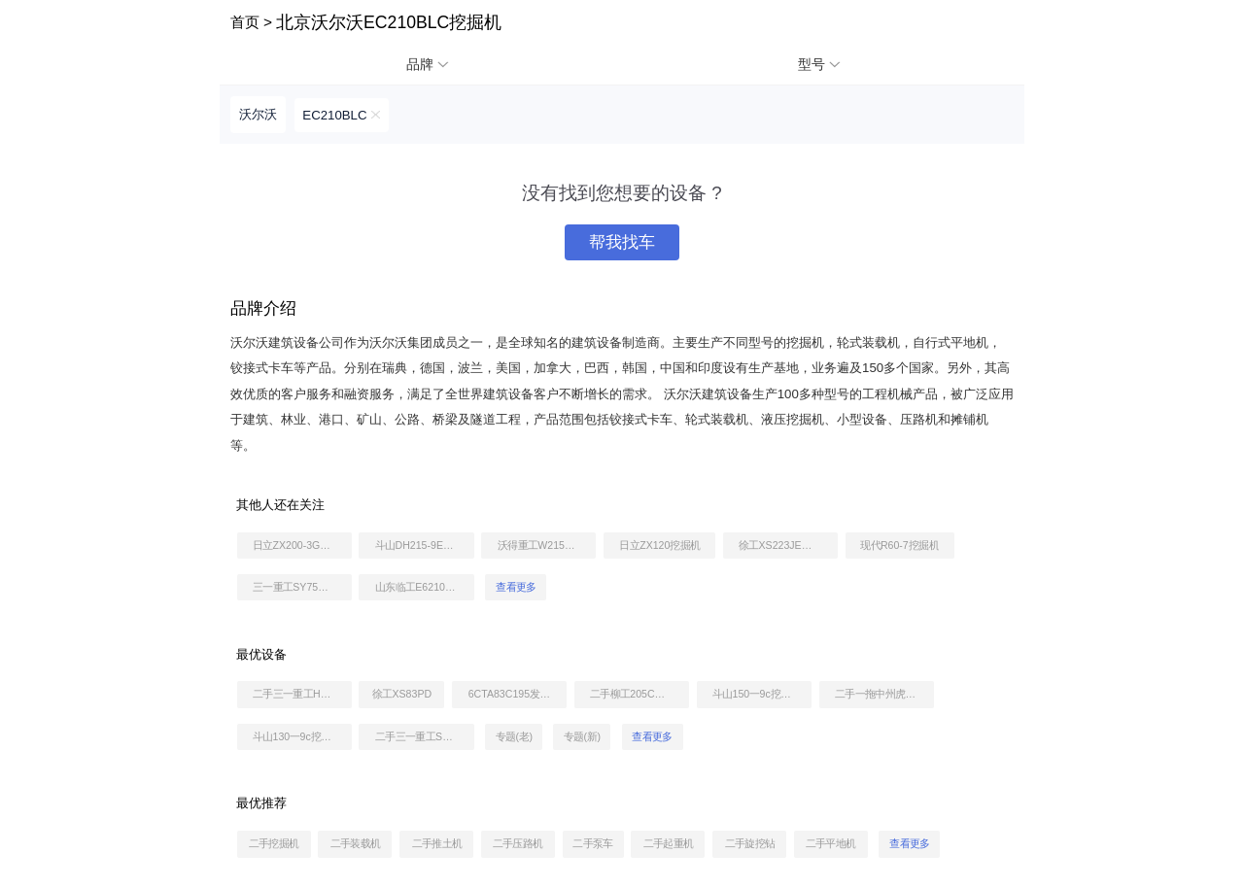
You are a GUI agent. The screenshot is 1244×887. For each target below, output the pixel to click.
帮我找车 (622, 242)
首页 (244, 22)
